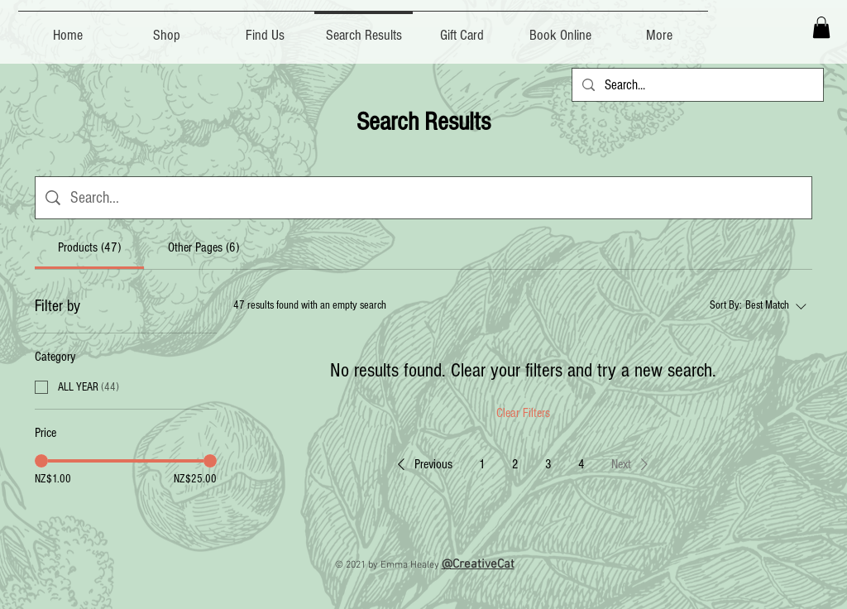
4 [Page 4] (581, 464)
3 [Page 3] (548, 464)
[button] (821, 27)
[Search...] (696, 85)
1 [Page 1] (482, 464)
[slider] (41, 461)
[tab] (89, 247)
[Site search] (435, 197)
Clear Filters (523, 412)
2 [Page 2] (515, 464)
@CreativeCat (478, 564)
